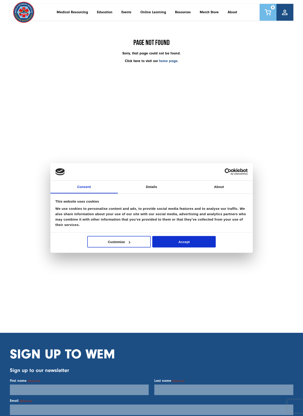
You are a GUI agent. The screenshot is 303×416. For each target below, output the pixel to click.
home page (168, 61)
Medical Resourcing (72, 13)
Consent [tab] (84, 186)
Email (21, 401)
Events (126, 13)
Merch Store (209, 13)
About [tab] (219, 186)
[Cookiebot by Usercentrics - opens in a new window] (228, 171)
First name (25, 381)
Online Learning (153, 13)
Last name (169, 381)
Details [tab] (151, 186)
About (232, 13)
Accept (184, 242)
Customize (119, 242)
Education (104, 13)
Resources (183, 13)
